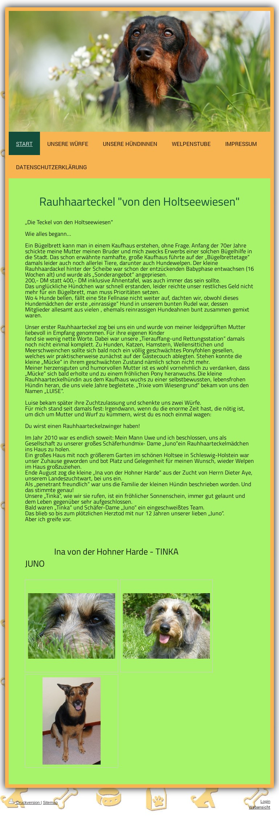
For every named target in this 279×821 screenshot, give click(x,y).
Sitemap (50, 802)
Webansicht (259, 807)
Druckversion (25, 802)
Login (265, 801)
